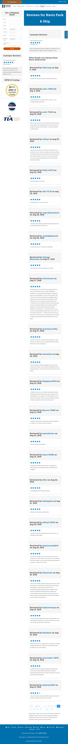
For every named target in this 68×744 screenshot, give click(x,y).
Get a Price (66, 34)
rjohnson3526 (48, 685)
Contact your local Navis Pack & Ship (44, 713)
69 (37, 709)
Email (4, 22)
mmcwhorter (48, 433)
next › (47, 709)
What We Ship (21, 6)
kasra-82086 (48, 454)
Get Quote (12, 48)
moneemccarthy (50, 329)
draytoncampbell (50, 545)
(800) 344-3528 (62, 1)
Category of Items (5, 39)
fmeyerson (47, 572)
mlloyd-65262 (48, 522)
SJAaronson (48, 278)
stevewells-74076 (50, 658)
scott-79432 (47, 112)
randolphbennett (50, 236)
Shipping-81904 (49, 381)
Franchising (48, 6)
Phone (4, 25)
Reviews (43, 6)
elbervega (47, 67)
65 (55, 706)
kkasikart (47, 632)
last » (52, 709)
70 (40, 709)
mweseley (47, 354)
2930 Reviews (33, 44)
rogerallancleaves (50, 212)
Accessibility (60, 727)
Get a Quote (12, 2)
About (54, 6)
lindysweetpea (49, 607)
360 (38, 729)
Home (14, 6)
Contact (14, 727)
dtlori (45, 480)
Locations (37, 6)
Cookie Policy (51, 727)
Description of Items (6, 43)
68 (33, 709)
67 (30, 709)
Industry (5, 28)
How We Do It (29, 6)
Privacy (43, 727)
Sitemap (32, 729)
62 (45, 706)
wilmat (45, 139)
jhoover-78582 (49, 410)
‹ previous (37, 706)
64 (51, 706)
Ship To (5, 35)
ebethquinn (47, 501)
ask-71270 (47, 191)
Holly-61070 (48, 170)
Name (4, 19)
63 (48, 706)
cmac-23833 (47, 89)
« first (31, 706)
